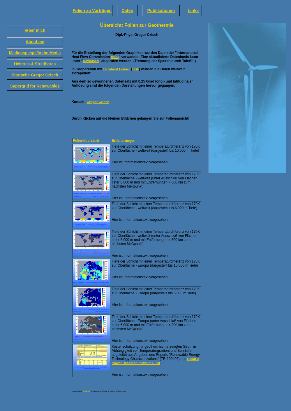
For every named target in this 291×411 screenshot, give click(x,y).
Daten (127, 10)
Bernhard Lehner (116, 69)
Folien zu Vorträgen (92, 10)
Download (90, 61)
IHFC (115, 57)
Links (193, 10)
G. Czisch (86, 391)
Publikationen (161, 10)
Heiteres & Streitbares (35, 64)
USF (135, 69)
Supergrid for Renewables (35, 86)
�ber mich (34, 30)
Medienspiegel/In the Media (35, 53)
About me (35, 42)
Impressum (75, 389)
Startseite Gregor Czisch (35, 75)
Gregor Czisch (98, 102)
